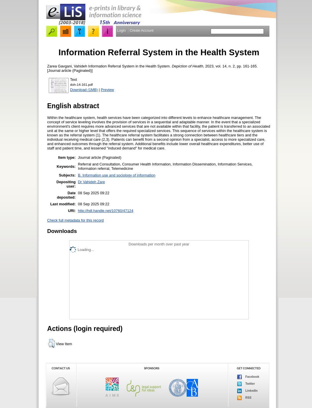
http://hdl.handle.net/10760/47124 (106, 211)
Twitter (246, 384)
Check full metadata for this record (75, 220)
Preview (107, 90)
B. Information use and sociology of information (117, 175)
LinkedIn (247, 391)
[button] (51, 343)
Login (121, 30)
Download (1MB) (84, 90)
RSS (244, 397)
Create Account (142, 30)
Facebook (248, 377)
